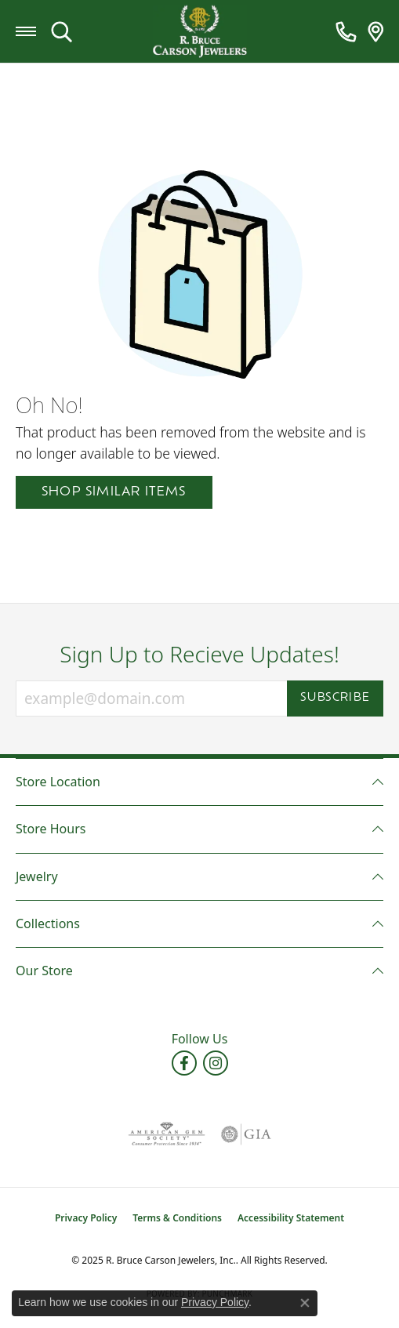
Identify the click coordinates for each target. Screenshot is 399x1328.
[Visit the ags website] (166, 1134)
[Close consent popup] (305, 1303)
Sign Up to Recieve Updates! (199, 654)
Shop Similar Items (114, 492)
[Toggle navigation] (26, 31)
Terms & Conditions (177, 1218)
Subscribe (335, 698)
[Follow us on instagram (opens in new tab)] (215, 1063)
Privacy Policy (86, 1218)
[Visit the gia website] (246, 1134)
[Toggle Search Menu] (61, 31)
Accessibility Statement (291, 1218)
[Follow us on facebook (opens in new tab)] (184, 1063)
